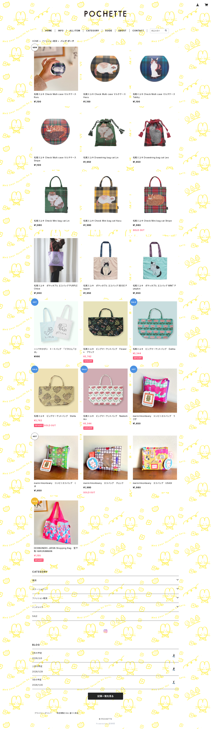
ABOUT (122, 30)
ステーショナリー (40, 589)
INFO (60, 30)
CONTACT (138, 30)
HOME (48, 30)
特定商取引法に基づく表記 (68, 713)
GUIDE (108, 30)
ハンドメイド (37, 607)
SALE (35, 616)
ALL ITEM (74, 30)
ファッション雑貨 (49, 41)
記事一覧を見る (105, 696)
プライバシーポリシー (43, 713)
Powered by (105, 724)
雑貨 (34, 580)
